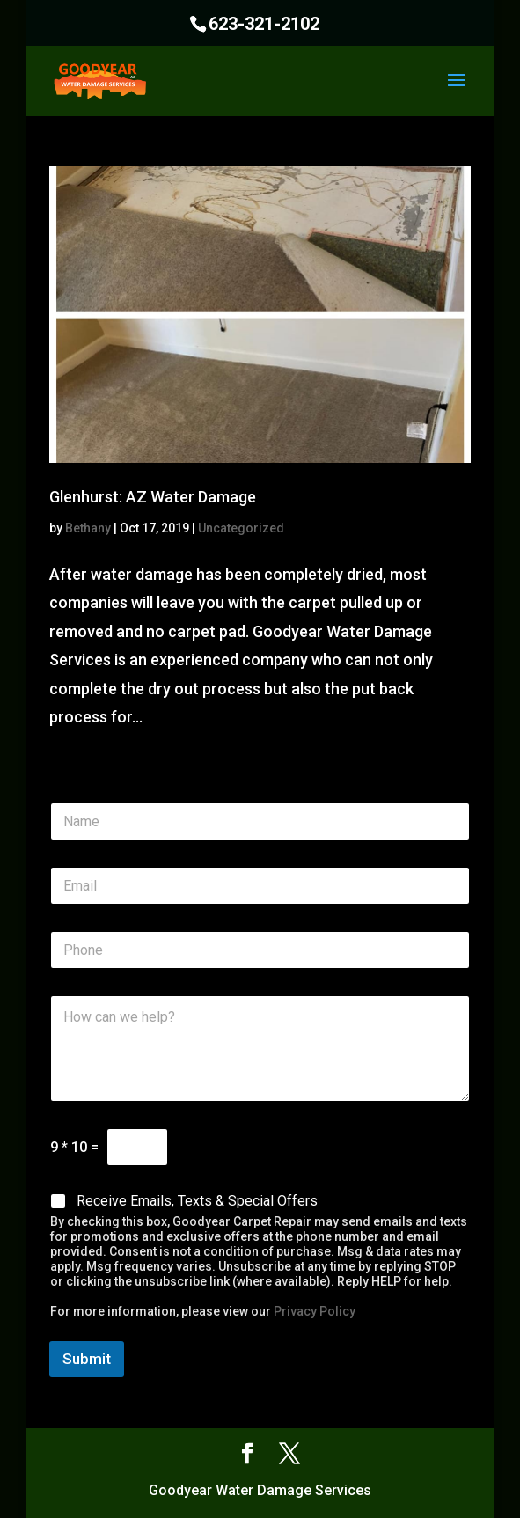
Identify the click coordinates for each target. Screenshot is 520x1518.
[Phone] (260, 950)
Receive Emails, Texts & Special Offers (197, 1200)
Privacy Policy (314, 1311)
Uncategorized (241, 528)
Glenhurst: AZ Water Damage (152, 497)
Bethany (88, 528)
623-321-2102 (264, 23)
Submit (86, 1359)
